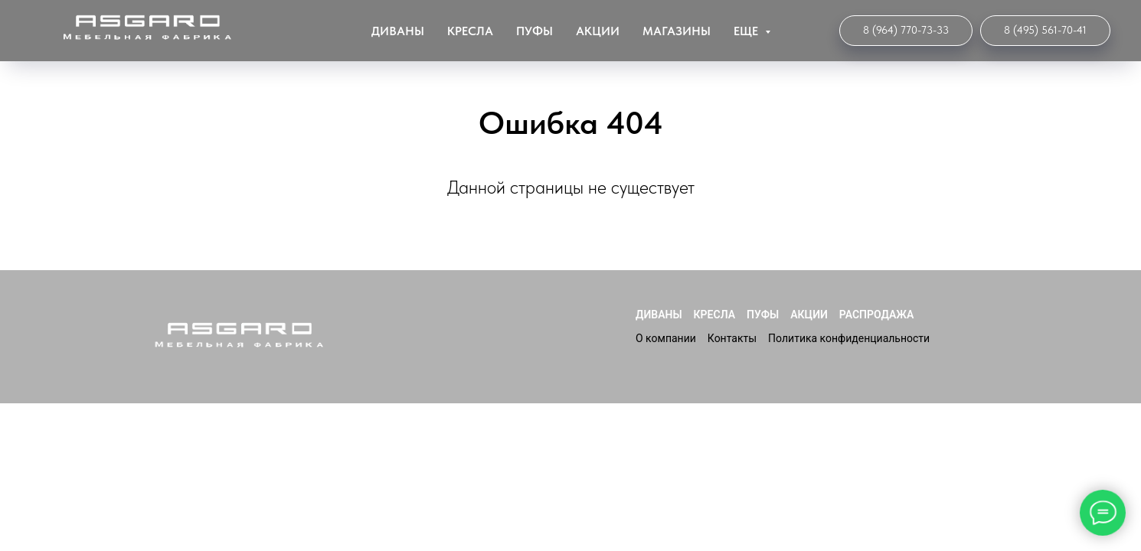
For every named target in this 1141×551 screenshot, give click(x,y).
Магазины (676, 31)
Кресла (470, 31)
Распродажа (876, 314)
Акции (598, 31)
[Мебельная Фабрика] (1045, 30)
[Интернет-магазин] (906, 30)
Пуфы (534, 31)
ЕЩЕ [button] (747, 31)
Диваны (397, 31)
